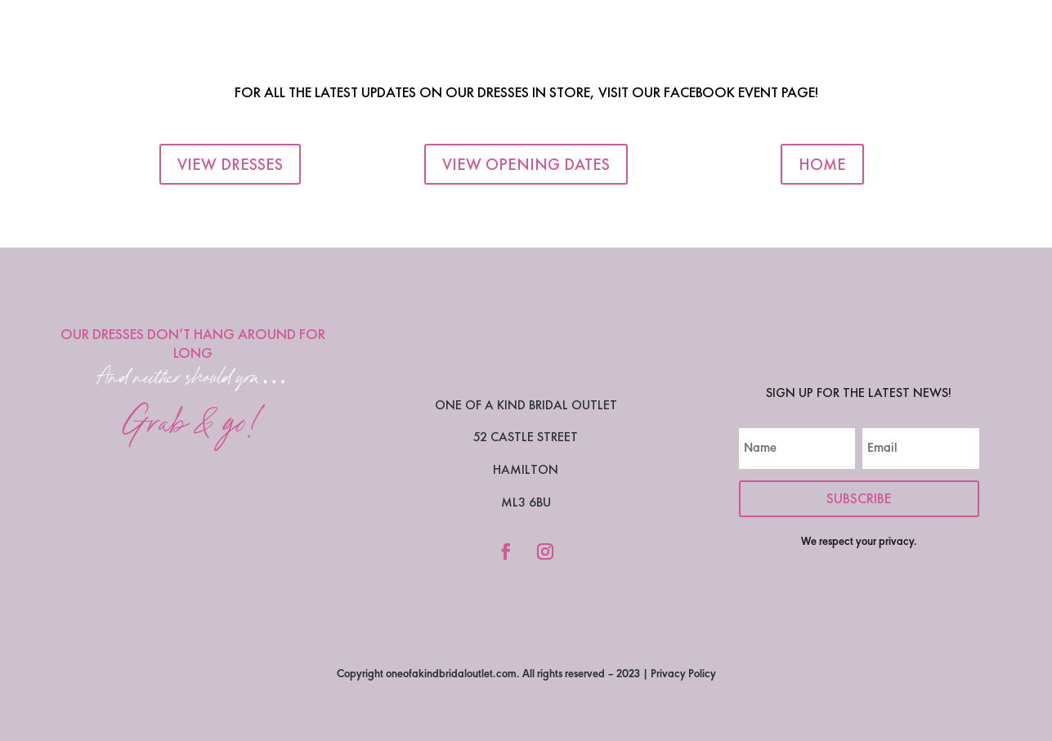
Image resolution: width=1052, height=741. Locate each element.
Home (822, 164)
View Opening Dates (526, 164)
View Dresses (230, 164)
